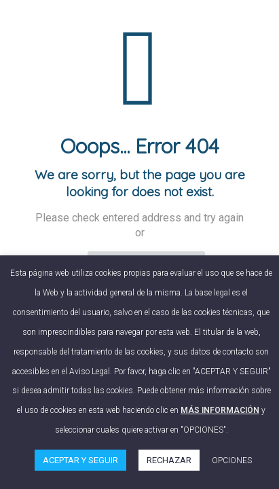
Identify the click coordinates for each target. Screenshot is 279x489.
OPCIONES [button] (232, 460)
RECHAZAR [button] (169, 460)
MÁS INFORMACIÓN (220, 410)
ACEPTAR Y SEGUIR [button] (80, 460)
